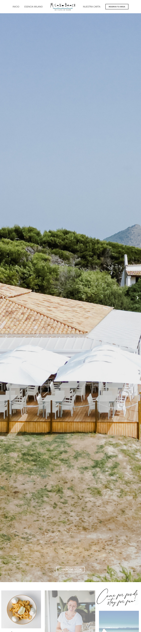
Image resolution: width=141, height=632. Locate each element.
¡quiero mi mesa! (70, 569)
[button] (3, 298)
